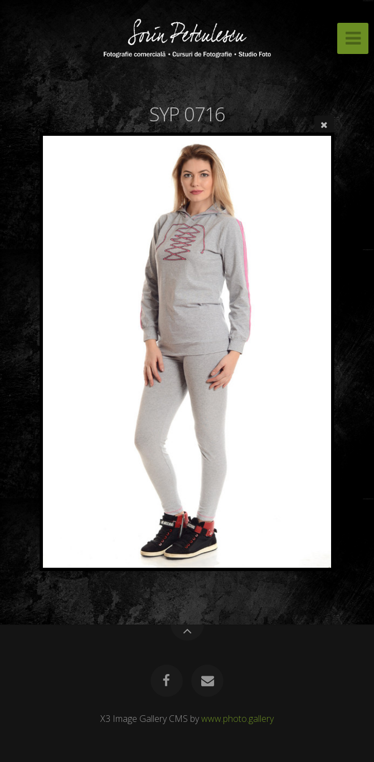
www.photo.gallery (237, 718)
